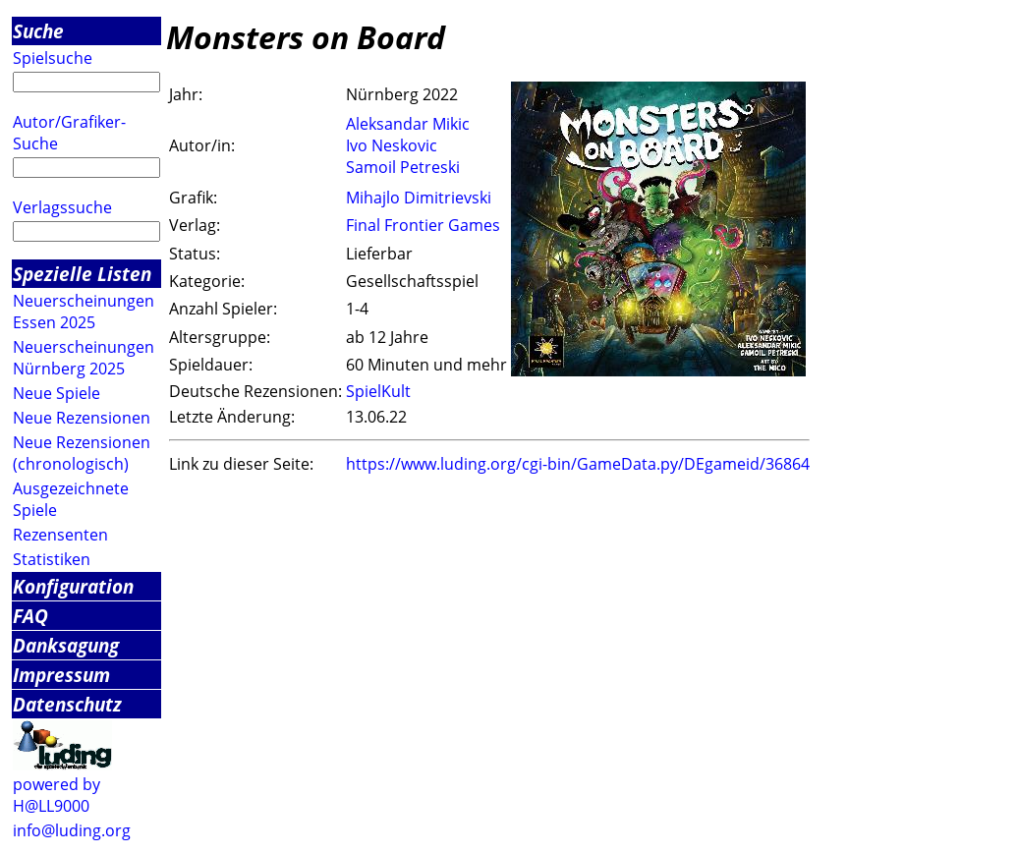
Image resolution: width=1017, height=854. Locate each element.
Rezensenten (60, 534)
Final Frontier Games (423, 225)
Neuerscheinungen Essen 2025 (83, 311)
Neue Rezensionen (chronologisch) (81, 453)
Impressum (61, 674)
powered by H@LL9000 (56, 795)
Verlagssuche (62, 207)
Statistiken (51, 559)
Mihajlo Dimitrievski (418, 197)
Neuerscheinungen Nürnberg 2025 (83, 357)
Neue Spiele (56, 393)
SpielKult (378, 391)
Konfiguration (73, 586)
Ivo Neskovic (391, 145)
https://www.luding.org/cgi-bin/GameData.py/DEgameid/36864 (578, 464)
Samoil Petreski (403, 167)
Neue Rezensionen (81, 417)
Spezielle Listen (82, 273)
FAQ (30, 615)
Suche (38, 31)
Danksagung (66, 645)
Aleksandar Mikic (408, 124)
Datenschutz (67, 704)
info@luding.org (72, 830)
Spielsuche (52, 58)
